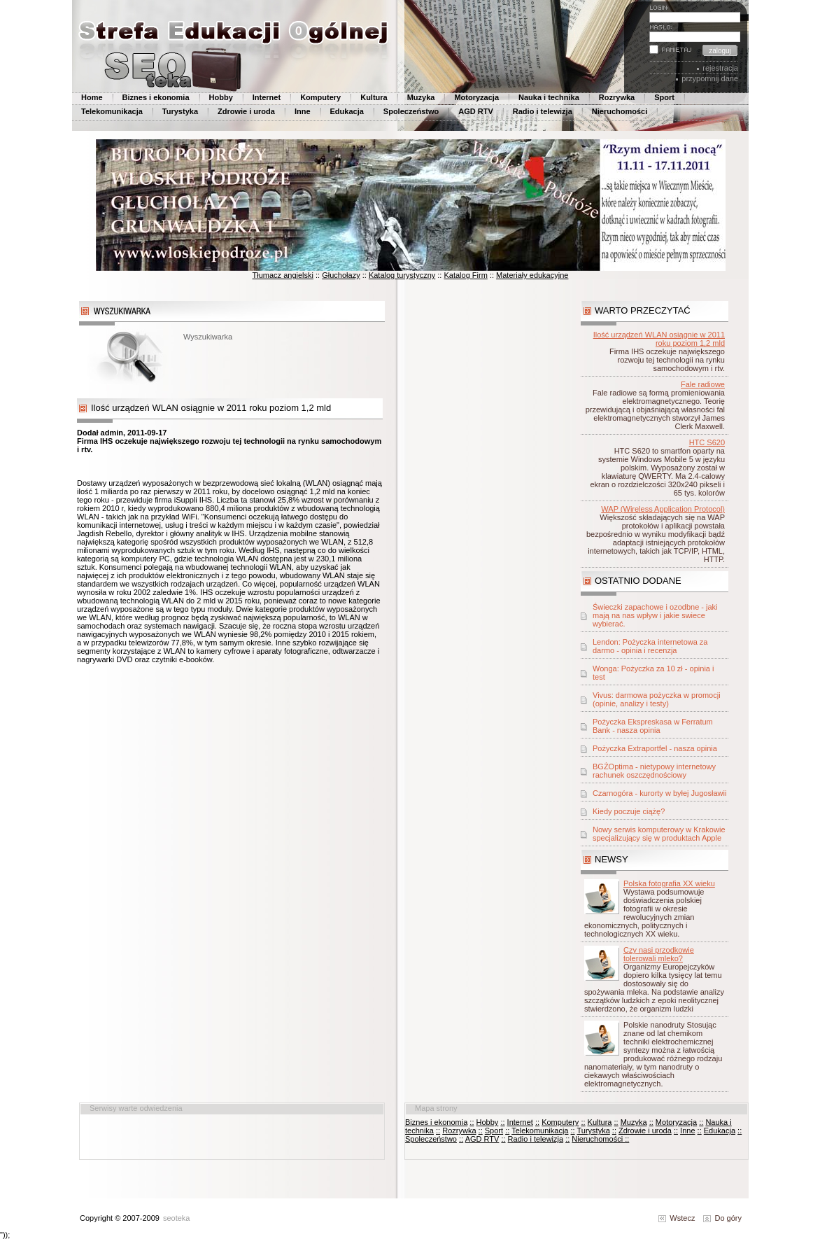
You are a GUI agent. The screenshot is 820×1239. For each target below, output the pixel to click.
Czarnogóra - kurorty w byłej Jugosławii (659, 793)
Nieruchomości (619, 111)
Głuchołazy (341, 275)
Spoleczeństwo (411, 111)
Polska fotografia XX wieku (669, 883)
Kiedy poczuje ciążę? (629, 811)
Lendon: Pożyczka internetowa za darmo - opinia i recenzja (650, 646)
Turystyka (180, 111)
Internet (267, 97)
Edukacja (347, 111)
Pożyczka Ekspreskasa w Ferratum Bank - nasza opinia (653, 726)
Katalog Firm (465, 275)
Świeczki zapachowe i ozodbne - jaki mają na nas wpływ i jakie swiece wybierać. (655, 615)
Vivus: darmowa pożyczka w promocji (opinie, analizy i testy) (657, 699)
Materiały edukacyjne (532, 275)
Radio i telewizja (542, 111)
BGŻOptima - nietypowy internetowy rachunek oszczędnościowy (654, 770)
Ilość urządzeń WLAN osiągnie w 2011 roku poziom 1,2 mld (659, 338)
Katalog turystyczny (402, 275)
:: (471, 1122)
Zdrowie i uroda (246, 111)
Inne (303, 111)
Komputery (320, 97)
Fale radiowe (703, 384)
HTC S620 (707, 442)
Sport (664, 97)
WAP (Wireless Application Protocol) (663, 509)
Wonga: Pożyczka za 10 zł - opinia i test (653, 672)
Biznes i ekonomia (156, 97)
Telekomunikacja (112, 111)
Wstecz (676, 1218)
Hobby (221, 97)
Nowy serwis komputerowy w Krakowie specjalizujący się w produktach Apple (659, 833)
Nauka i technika (548, 97)
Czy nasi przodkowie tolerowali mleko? (658, 954)
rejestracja (720, 68)
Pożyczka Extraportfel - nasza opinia (655, 748)
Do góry (722, 1218)
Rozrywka (617, 97)
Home (92, 97)
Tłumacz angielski (283, 275)
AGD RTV (475, 111)
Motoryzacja (476, 97)
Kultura (374, 97)
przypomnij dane (709, 78)
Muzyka (421, 97)
